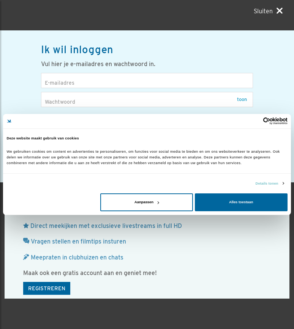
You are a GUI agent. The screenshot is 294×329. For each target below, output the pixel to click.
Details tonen (267, 183)
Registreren (46, 288)
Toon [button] (242, 99)
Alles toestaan (241, 202)
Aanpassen (146, 202)
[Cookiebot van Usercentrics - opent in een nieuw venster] (254, 121)
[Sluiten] (268, 11)
